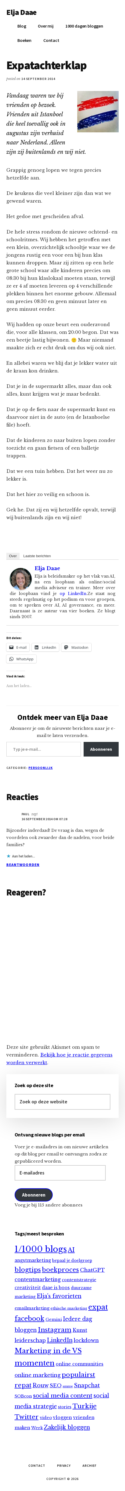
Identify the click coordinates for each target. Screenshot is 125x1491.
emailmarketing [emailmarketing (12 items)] (32, 1308)
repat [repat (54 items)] (23, 1385)
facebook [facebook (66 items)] (29, 1319)
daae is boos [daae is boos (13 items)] (56, 1287)
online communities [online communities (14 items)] (79, 1364)
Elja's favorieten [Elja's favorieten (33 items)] (59, 1296)
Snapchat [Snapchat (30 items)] (87, 1385)
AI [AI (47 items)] (71, 1250)
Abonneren (101, 749)
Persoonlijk (40, 768)
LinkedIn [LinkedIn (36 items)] (60, 1340)
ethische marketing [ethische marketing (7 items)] (68, 1308)
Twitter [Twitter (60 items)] (27, 1417)
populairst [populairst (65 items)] (78, 1375)
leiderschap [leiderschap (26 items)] (30, 1340)
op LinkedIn (71, 593)
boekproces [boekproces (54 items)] (60, 1269)
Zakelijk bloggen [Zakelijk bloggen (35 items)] (67, 1427)
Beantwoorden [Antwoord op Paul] (22, 864)
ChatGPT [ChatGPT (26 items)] (92, 1270)
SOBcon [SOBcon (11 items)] (23, 1396)
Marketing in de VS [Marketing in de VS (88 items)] (48, 1351)
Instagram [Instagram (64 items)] (54, 1330)
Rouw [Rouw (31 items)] (41, 1385)
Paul (25, 814)
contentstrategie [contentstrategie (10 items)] (79, 1279)
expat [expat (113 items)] (98, 1307)
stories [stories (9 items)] (64, 1406)
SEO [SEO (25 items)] (56, 1385)
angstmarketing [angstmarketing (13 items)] (33, 1260)
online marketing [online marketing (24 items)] (37, 1375)
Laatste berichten (37, 556)
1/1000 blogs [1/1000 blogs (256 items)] (41, 1249)
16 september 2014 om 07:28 (44, 819)
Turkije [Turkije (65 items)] (85, 1406)
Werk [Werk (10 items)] (37, 1427)
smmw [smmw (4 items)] (68, 1386)
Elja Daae (21, 12)
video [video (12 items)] (46, 1417)
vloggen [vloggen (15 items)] (62, 1417)
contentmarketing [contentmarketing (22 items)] (38, 1280)
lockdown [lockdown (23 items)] (86, 1340)
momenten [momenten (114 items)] (35, 1363)
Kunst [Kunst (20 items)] (80, 1330)
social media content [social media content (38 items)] (62, 1395)
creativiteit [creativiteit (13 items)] (28, 1287)
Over (13, 556)
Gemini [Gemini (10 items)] (54, 1319)
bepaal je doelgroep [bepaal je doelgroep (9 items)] (72, 1260)
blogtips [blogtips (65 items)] (28, 1269)
